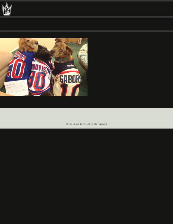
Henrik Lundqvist (6, 10)
